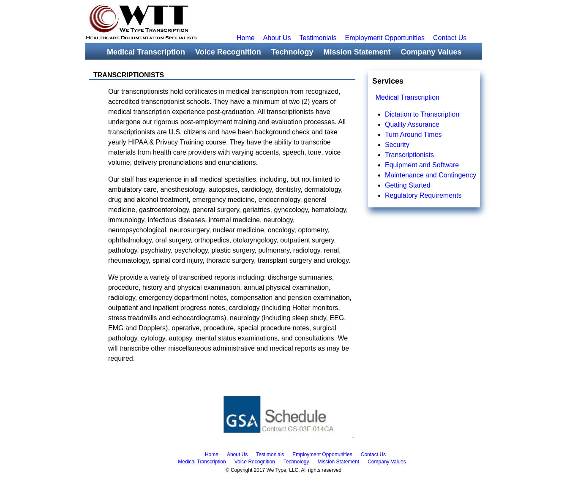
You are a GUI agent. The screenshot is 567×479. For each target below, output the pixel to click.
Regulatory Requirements (423, 195)
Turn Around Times (413, 134)
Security (397, 144)
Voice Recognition (228, 52)
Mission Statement (356, 52)
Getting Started (408, 185)
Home (246, 37)
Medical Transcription (146, 52)
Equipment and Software (422, 165)
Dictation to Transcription (422, 114)
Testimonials (318, 37)
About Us (277, 37)
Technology (292, 52)
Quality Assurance (412, 124)
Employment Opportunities (385, 37)
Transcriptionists (409, 154)
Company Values (431, 52)
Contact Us (449, 37)
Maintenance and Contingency (430, 175)
